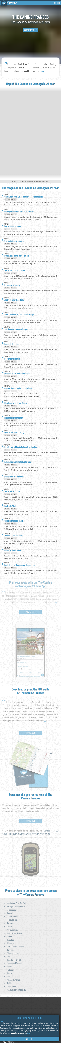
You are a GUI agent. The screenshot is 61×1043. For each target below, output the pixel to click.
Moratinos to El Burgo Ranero (15, 403)
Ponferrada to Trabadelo (14, 476)
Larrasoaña (11, 910)
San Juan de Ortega (14, 933)
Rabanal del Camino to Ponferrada (17, 461)
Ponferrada (11, 966)
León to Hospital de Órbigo (14, 432)
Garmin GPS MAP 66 (42, 833)
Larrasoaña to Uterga (12, 226)
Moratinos (10, 950)
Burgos (9, 936)
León (8, 956)
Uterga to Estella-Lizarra (14, 241)
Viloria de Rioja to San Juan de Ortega (19, 314)
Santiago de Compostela (16, 989)
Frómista (10, 943)
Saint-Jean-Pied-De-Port (16, 903)
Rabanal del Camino (14, 963)
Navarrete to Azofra (12, 285)
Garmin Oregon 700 (27, 833)
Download (30, 732)
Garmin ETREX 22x (51, 830)
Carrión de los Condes (15, 946)
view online (30, 611)
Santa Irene (11, 986)
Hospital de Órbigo (14, 959)
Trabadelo (10, 970)
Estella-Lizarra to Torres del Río (16, 255)
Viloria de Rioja (12, 930)
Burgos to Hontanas (12, 344)
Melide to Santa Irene (12, 550)
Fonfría (9, 973)
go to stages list (30, 30)
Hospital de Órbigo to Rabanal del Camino (20, 447)
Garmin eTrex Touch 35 (10, 833)
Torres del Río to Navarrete (14, 270)
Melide (9, 983)
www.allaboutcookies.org (19, 1033)
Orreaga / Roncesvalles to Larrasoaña (19, 211)
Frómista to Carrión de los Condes (17, 373)
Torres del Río (12, 919)
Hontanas (10, 939)
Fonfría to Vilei (10, 506)
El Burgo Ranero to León (13, 417)
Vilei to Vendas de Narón (13, 520)
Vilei (8, 976)
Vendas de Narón (13, 979)
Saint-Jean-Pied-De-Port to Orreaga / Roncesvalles (24, 196)
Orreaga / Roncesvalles (16, 906)
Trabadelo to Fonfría (12, 491)
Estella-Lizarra (12, 916)
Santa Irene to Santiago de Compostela (19, 565)
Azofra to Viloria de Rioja (14, 299)
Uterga (9, 913)
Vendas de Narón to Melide (14, 535)
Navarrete (10, 923)
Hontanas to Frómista (12, 358)
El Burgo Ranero (13, 953)
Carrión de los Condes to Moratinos (18, 388)
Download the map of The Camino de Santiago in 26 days (30, 181)
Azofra (9, 926)
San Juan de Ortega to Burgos (16, 329)
